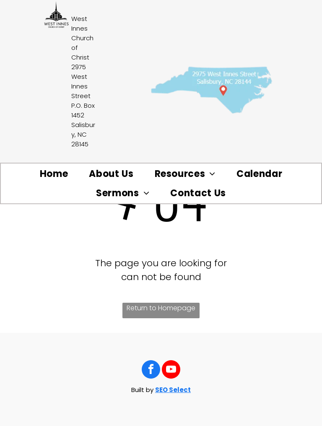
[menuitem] (54, 174)
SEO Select (173, 389)
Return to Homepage (161, 308)
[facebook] (151, 370)
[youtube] (171, 370)
